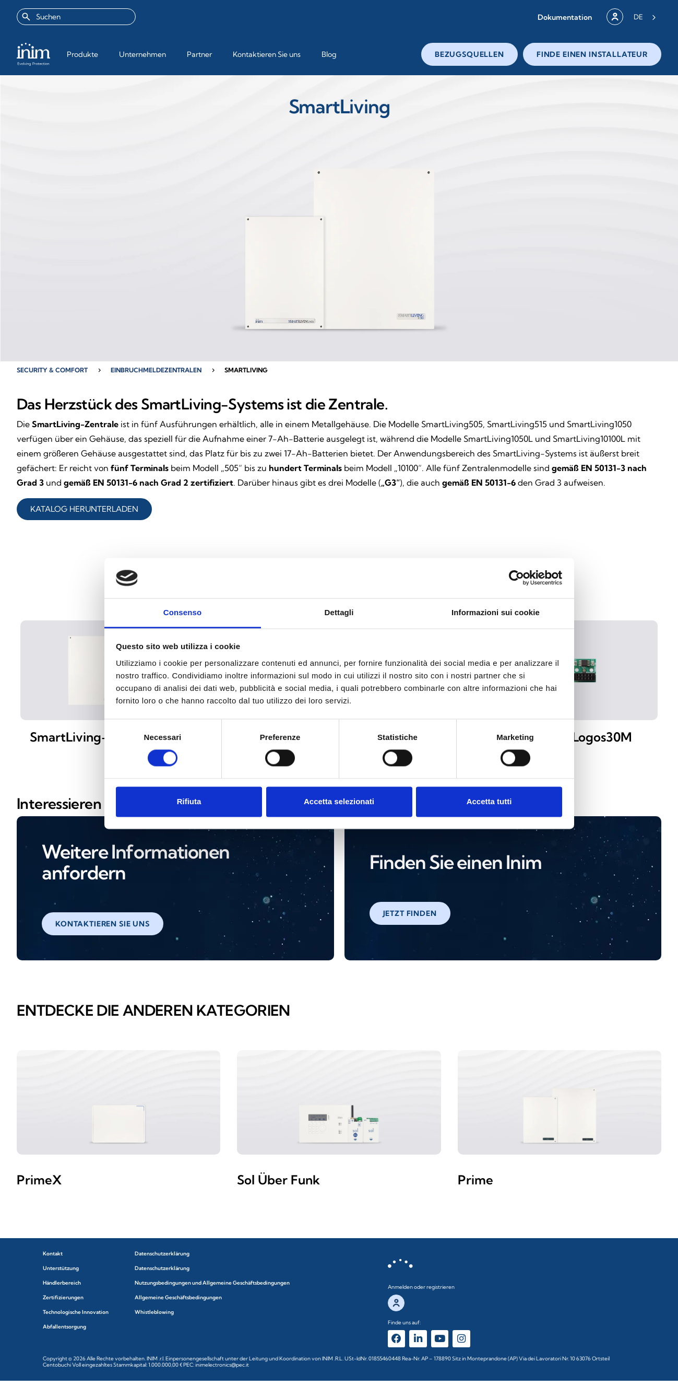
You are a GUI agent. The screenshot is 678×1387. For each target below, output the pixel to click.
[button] (564, 17)
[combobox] (76, 16)
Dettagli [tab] (339, 612)
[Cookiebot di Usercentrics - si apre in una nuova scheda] (516, 578)
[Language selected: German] (644, 17)
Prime (475, 1184)
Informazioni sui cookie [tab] (495, 612)
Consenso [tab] (182, 612)
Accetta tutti (489, 801)
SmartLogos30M (584, 741)
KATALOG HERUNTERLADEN (84, 509)
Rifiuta (189, 801)
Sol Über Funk (278, 1184)
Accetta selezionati (339, 801)
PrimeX (39, 1184)
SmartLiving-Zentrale (94, 741)
